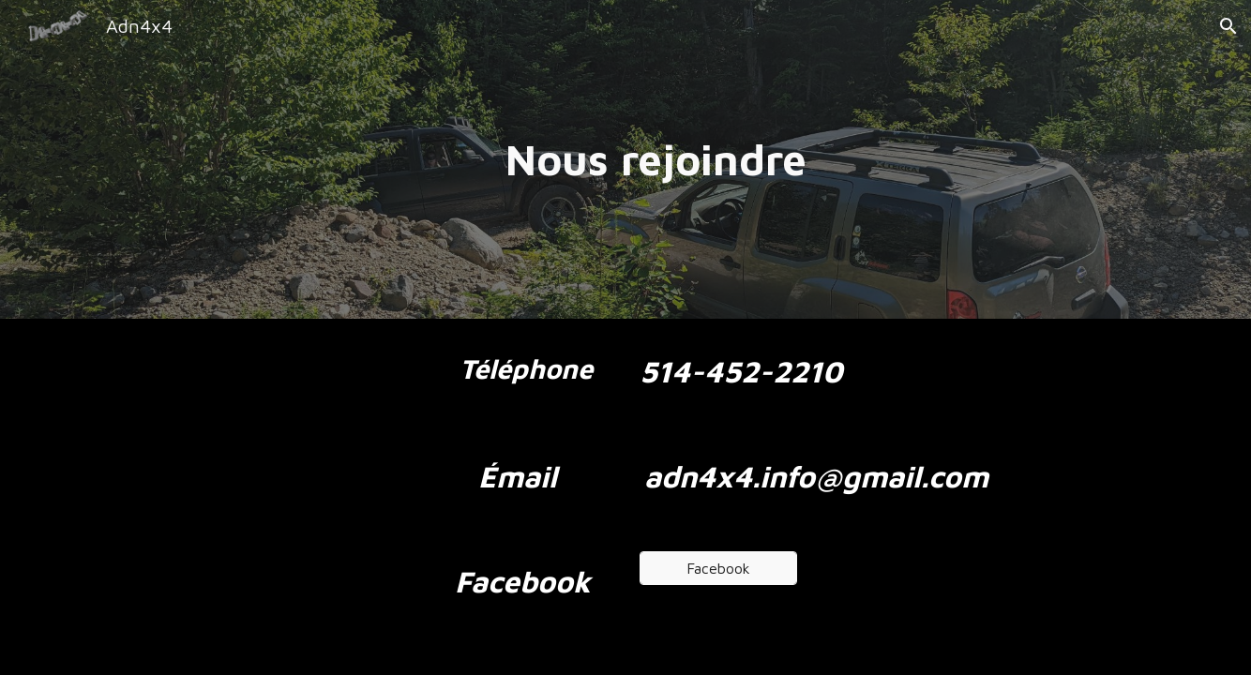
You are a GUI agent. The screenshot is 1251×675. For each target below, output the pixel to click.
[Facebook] (718, 568)
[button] (1228, 26)
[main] (625, 160)
